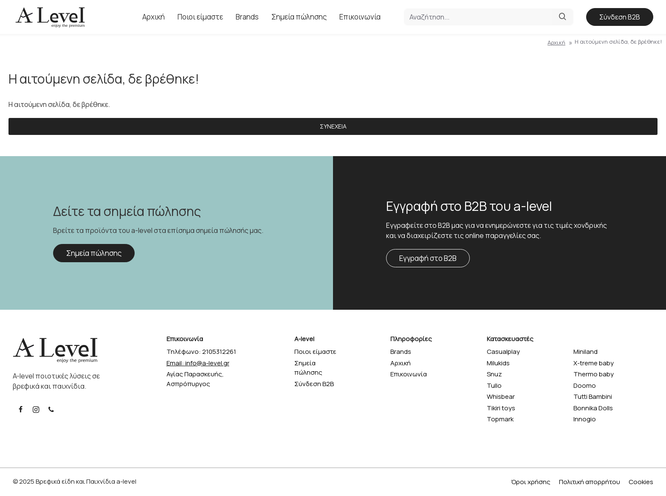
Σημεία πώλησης (93, 253)
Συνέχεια (333, 126)
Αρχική (556, 42)
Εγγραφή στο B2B (428, 258)
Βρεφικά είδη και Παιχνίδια (75, 481)
